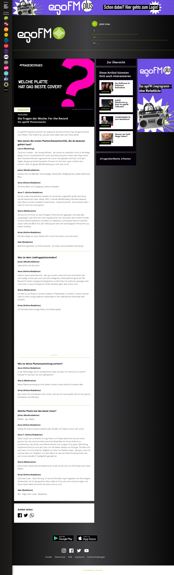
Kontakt (48, 557)
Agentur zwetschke (96, 570)
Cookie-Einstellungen (96, 557)
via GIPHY (54, 355)
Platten (127, 158)
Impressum (79, 557)
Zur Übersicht (116, 62)
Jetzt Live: (101, 24)
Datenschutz (60, 557)
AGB (70, 557)
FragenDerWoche (110, 158)
